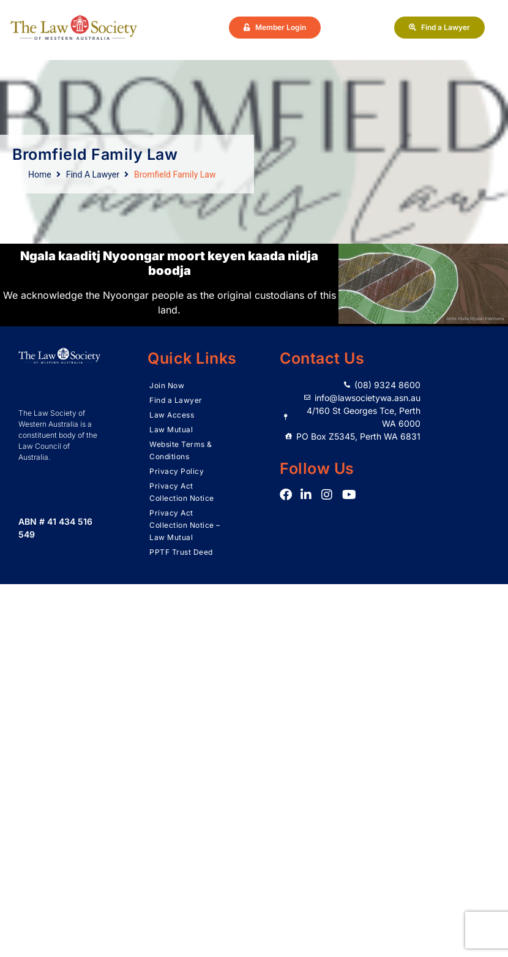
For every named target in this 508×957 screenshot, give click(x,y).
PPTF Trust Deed (181, 552)
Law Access (171, 414)
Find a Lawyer (176, 400)
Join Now (166, 385)
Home (39, 174)
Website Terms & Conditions (180, 450)
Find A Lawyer (92, 174)
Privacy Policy (176, 471)
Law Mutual (171, 429)
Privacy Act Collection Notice (181, 492)
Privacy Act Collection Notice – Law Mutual (184, 525)
